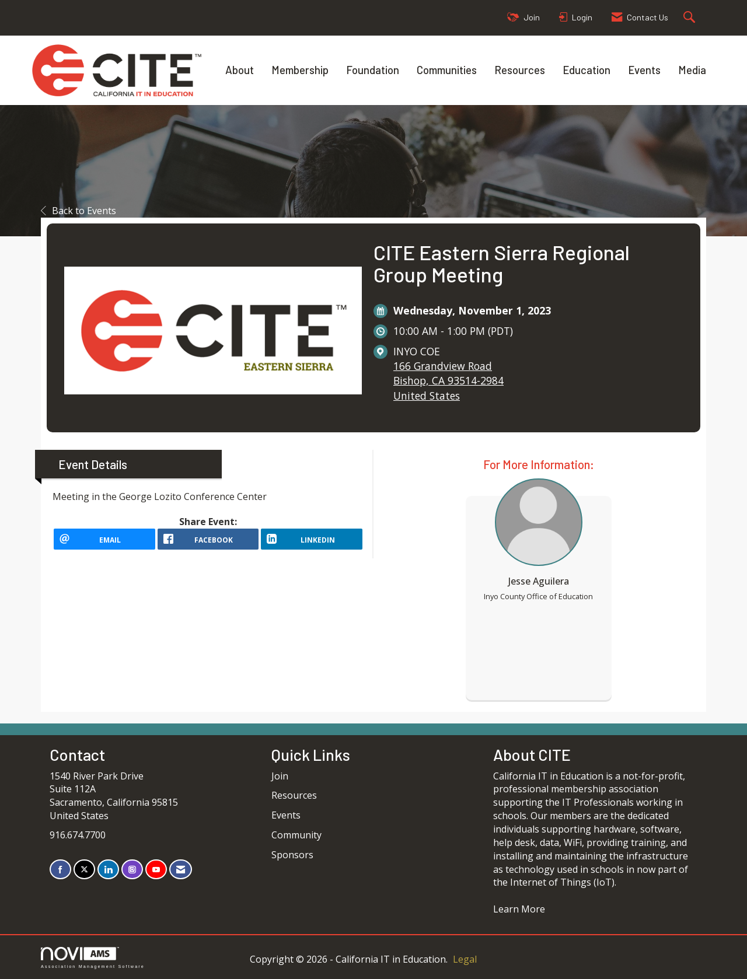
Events (644, 69)
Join (279, 776)
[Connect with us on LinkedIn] (108, 869)
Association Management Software (93, 957)
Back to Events (78, 210)
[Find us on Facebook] (60, 869)
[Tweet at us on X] (84, 869)
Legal (465, 959)
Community (296, 834)
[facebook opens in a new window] (208, 543)
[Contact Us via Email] (180, 869)
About (239, 69)
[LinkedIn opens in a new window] (311, 543)
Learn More (519, 909)
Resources (519, 69)
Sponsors (292, 854)
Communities (447, 69)
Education (586, 69)
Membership (300, 69)
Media (692, 69)
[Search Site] (690, 18)
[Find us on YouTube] (156, 869)
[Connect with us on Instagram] (132, 869)
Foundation (372, 69)
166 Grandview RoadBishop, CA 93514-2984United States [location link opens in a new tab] (448, 380)
